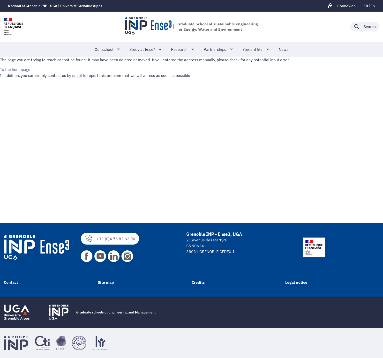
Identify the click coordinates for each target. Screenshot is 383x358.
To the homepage (15, 69)
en (372, 5)
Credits (198, 282)
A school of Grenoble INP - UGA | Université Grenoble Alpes (55, 6)
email (77, 75)
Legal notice (296, 282)
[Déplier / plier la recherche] (364, 26)
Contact (11, 282)
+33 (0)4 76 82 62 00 (110, 239)
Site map (106, 282)
